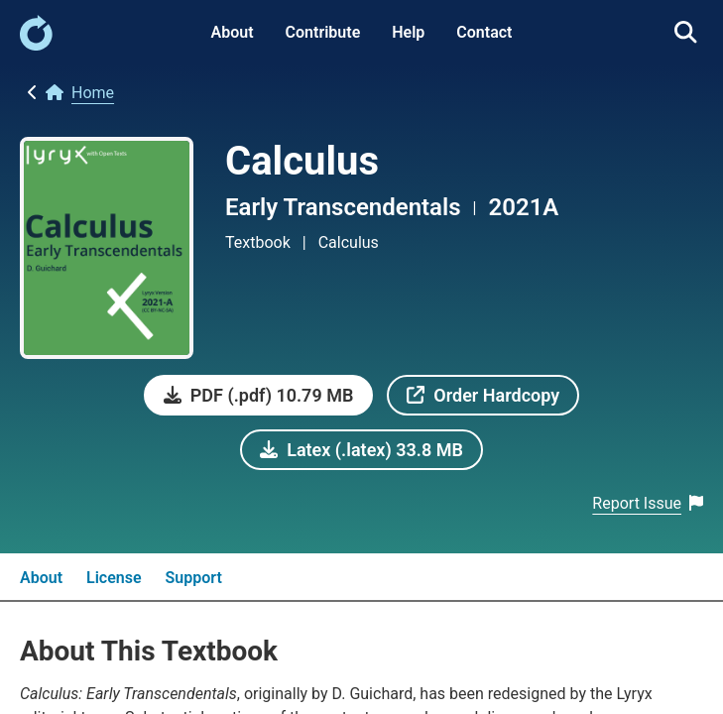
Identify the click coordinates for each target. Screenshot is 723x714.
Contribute (323, 32)
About (232, 32)
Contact (484, 32)
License (114, 577)
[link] (36, 45)
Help (408, 32)
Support (194, 577)
